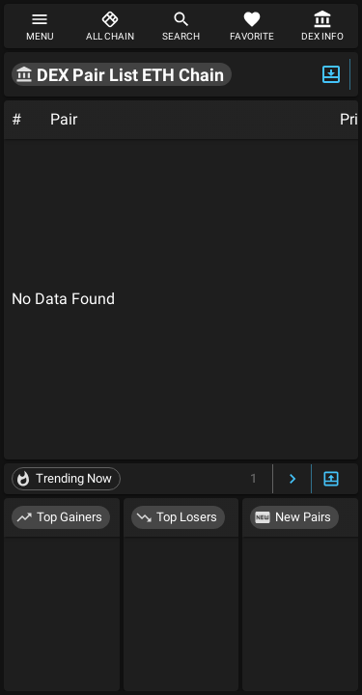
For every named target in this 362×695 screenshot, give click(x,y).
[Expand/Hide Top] (331, 74)
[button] (122, 74)
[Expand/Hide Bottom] (331, 479)
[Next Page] (292, 479)
